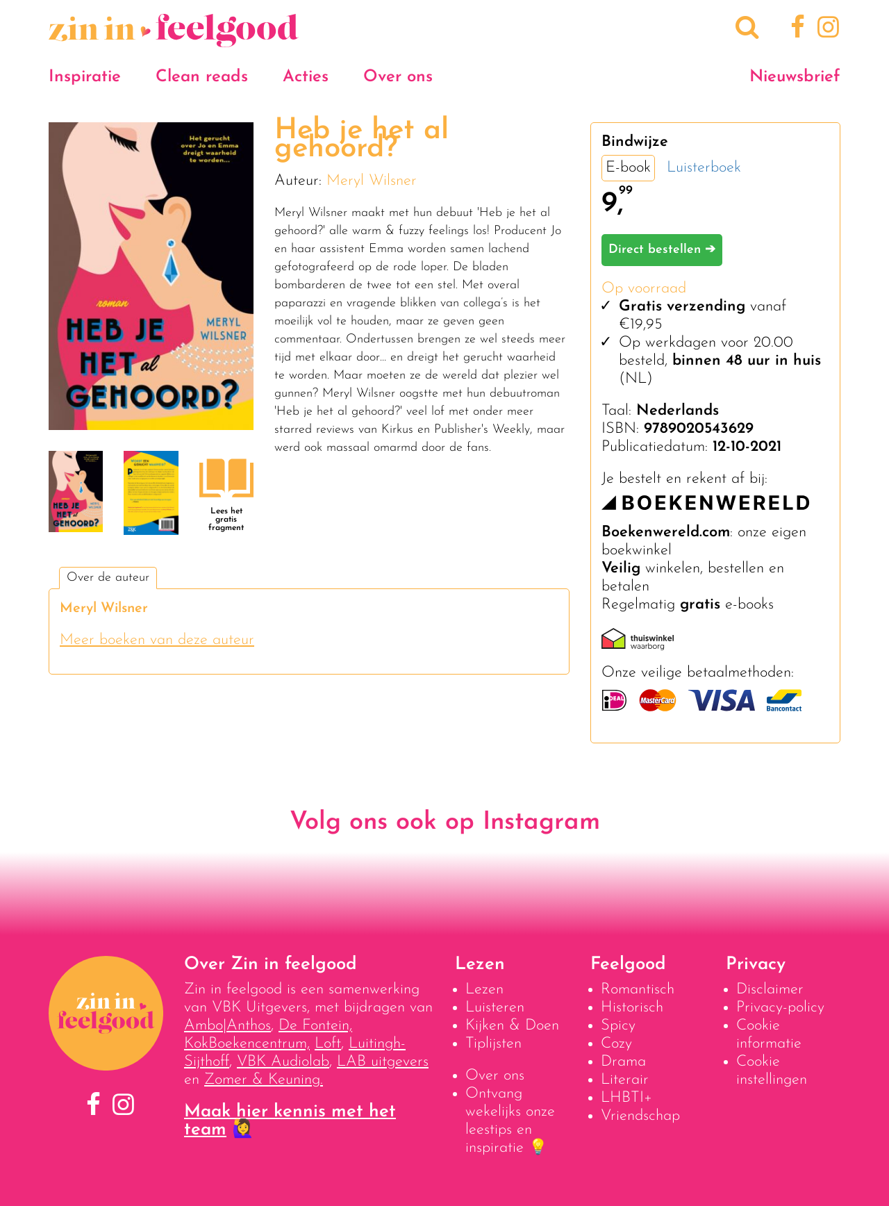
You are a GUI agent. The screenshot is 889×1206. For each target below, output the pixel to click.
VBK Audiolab (283, 1062)
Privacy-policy (780, 1008)
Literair (625, 1080)
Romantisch (637, 990)
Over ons (398, 77)
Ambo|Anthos (227, 1026)
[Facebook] (796, 29)
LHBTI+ (626, 1098)
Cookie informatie (768, 1035)
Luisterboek (704, 168)
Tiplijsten (493, 1044)
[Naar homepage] (174, 40)
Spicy (618, 1026)
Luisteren (494, 1008)
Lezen (484, 990)
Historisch (632, 1008)
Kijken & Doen (512, 1026)
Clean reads (202, 77)
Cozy (616, 1044)
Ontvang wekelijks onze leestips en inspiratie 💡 (510, 1121)
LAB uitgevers (383, 1062)
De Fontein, (315, 1026)
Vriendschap (640, 1116)
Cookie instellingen (771, 1071)
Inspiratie (85, 77)
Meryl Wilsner (371, 181)
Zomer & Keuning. (263, 1080)
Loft (328, 1044)
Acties (306, 77)
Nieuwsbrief (794, 77)
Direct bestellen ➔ (661, 249)
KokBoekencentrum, (247, 1044)
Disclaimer (770, 990)
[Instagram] (825, 29)
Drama (623, 1062)
